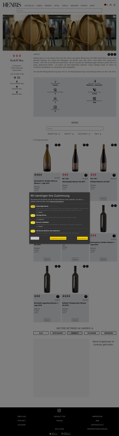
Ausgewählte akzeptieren (58, 238)
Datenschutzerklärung (57, 201)
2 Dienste (40, 219)
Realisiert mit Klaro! (83, 241)
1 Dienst (39, 212)
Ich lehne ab (35, 238)
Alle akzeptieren (82, 238)
